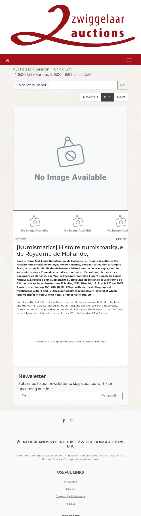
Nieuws (70, 503)
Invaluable (70, 481)
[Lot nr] (84, 85)
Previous (90, 97)
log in (46, 341)
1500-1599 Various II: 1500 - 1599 (45, 75)
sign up (59, 341)
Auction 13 (22, 69)
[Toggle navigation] (129, 60)
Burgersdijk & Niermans (70, 496)
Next (121, 97)
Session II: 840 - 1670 (54, 69)
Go (122, 85)
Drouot (70, 489)
